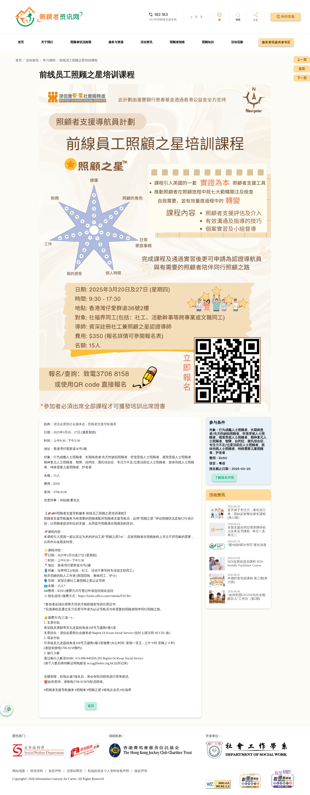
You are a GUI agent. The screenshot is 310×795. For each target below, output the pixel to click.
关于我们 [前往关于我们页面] (47, 42)
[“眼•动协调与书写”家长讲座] (238, 547)
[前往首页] (49, 16)
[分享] (255, 17)
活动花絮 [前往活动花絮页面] (237, 42)
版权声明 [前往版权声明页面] (141, 771)
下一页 (302, 78)
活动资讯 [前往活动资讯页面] (146, 42)
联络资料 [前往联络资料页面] (36, 771)
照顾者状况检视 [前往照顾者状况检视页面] (80, 42)
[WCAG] (218, 784)
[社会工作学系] (247, 750)
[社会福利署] (38, 750)
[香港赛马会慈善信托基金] (150, 750)
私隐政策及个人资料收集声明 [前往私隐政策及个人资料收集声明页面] (108, 771)
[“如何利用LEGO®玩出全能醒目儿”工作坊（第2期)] (238, 597)
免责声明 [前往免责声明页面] (54, 771)
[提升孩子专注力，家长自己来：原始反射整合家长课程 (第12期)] (238, 512)
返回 (91, 705)
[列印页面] (286, 17)
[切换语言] (219, 17)
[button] (6, 709)
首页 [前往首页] (21, 42)
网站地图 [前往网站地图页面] (18, 771)
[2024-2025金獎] (250, 780)
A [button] (191, 16)
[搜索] (238, 17)
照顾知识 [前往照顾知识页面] (208, 42)
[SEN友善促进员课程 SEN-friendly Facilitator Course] (238, 563)
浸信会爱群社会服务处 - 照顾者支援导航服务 (84, 424)
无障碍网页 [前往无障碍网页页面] (74, 771)
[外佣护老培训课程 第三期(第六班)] (238, 580)
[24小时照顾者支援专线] (163, 14)
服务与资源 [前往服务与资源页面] (115, 42)
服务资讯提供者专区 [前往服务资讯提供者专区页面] (276, 42)
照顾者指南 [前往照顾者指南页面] (177, 42)
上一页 (302, 59)
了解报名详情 (224, 477)
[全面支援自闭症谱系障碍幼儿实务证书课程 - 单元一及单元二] (238, 530)
